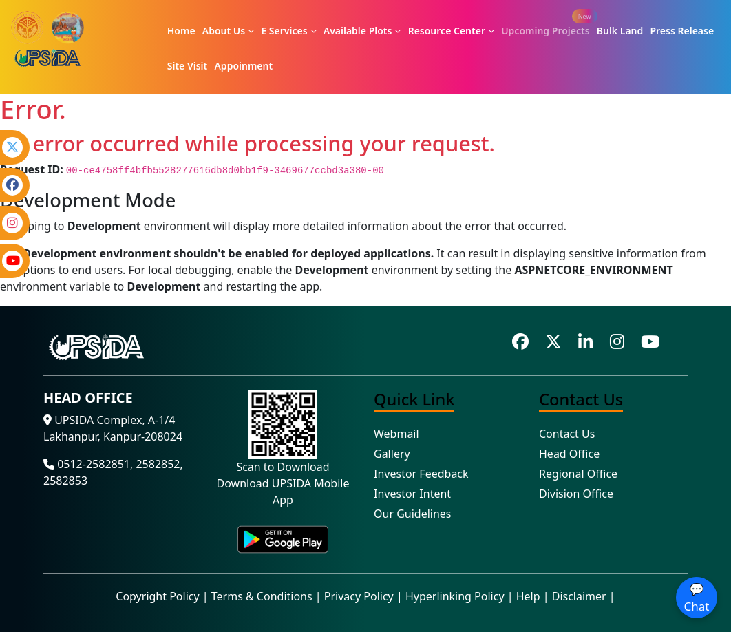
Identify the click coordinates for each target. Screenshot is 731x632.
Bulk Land (620, 30)
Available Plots (362, 30)
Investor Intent (412, 493)
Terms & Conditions (261, 596)
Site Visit (187, 65)
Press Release (682, 30)
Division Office (576, 493)
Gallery (392, 453)
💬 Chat (697, 598)
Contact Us (567, 433)
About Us (228, 30)
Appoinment (243, 65)
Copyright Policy (157, 596)
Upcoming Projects (545, 30)
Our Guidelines (413, 513)
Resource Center (451, 30)
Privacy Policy (359, 596)
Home (181, 30)
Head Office (569, 453)
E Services (288, 30)
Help (528, 596)
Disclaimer (579, 596)
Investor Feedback (421, 473)
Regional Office (578, 473)
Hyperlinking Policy (455, 596)
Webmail (396, 433)
